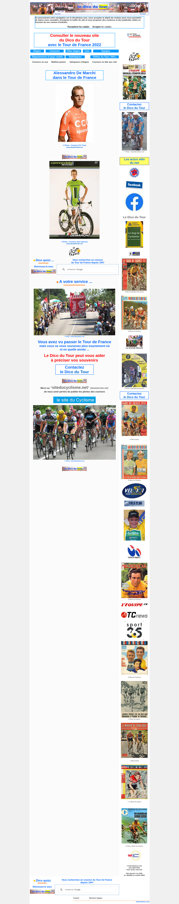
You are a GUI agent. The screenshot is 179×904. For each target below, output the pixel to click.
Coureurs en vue (40, 62)
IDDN (143, 875)
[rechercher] (87, 269)
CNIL (141, 873)
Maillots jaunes (58, 62)
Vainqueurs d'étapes (79, 62)
